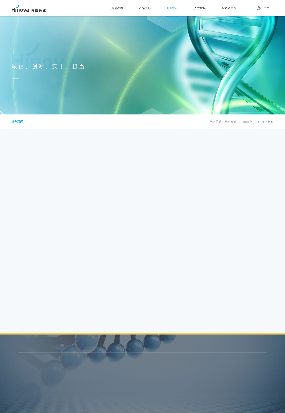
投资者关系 (239, 8)
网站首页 (233, 121)
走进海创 (120, 8)
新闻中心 (179, 8)
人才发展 (209, 8)
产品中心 (149, 8)
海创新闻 (14, 121)
